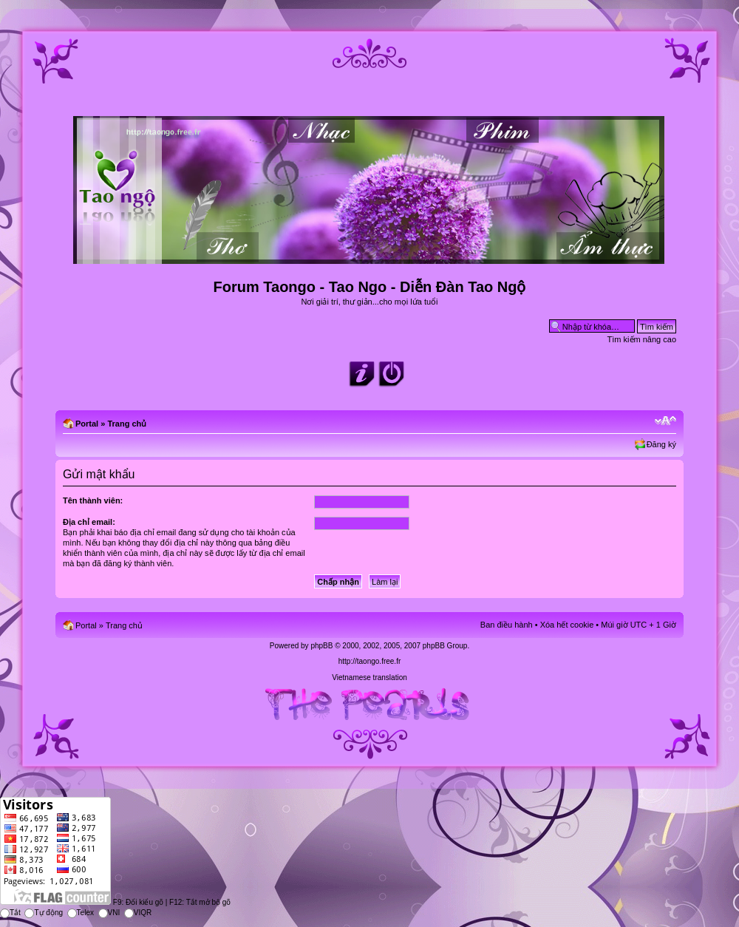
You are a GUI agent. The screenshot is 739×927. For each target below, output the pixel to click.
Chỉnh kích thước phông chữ (665, 420)
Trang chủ (126, 423)
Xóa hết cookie (567, 624)
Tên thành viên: (93, 500)
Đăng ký (661, 444)
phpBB (321, 646)
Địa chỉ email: (89, 521)
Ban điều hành (506, 624)
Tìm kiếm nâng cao (641, 339)
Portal (86, 423)
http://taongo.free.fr (369, 661)
